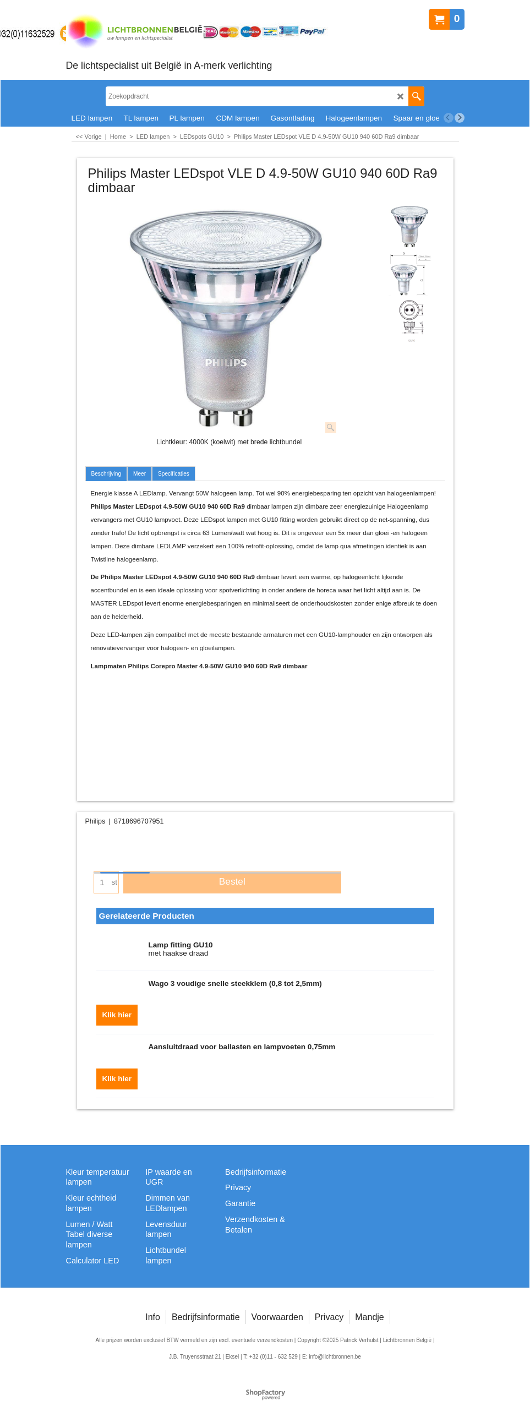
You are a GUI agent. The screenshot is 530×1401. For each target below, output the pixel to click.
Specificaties (173, 474)
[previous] (448, 118)
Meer (139, 474)
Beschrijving (106, 474)
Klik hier (117, 1015)
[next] (460, 118)
